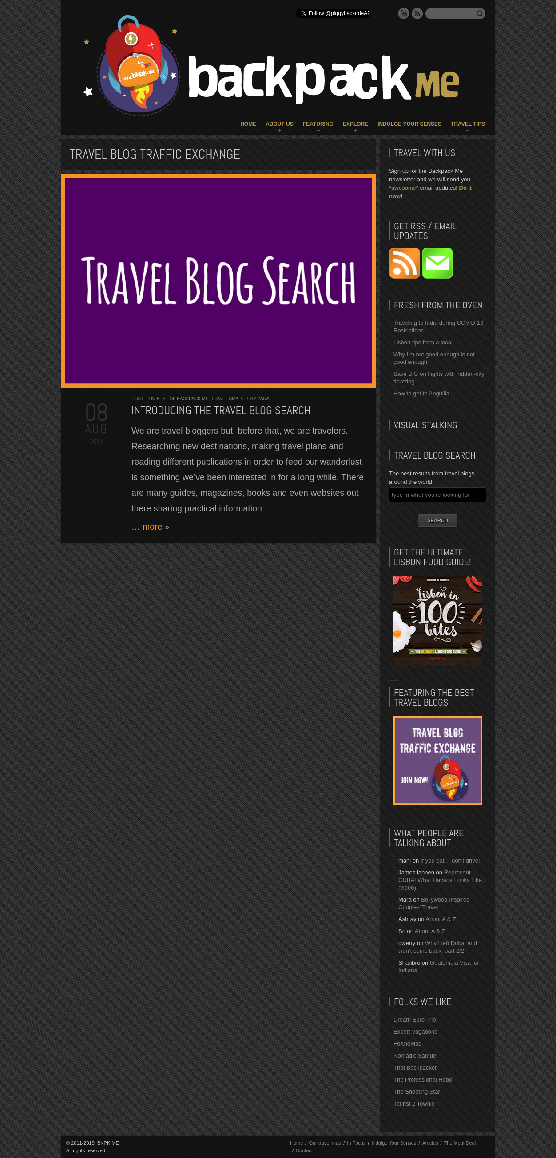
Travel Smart (227, 398)
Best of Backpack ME (183, 398)
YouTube (403, 13)
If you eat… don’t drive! (450, 860)
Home (248, 124)
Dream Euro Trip (414, 1019)
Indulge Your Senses (409, 124)
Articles (430, 1143)
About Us (280, 124)
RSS (417, 13)
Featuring (318, 124)
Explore (355, 124)
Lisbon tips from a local (423, 342)
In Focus (356, 1143)
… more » (150, 526)
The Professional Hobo (422, 1079)
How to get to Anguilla (421, 393)
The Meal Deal (460, 1143)
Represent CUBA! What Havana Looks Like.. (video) (441, 880)
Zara (264, 398)
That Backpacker (415, 1067)
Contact (304, 1150)
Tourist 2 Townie (414, 1103)
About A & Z (440, 919)
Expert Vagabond (415, 1031)
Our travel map (325, 1143)
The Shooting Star (416, 1091)
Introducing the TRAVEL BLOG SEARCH (220, 410)
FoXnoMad (407, 1043)
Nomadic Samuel (415, 1055)
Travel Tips (468, 124)
